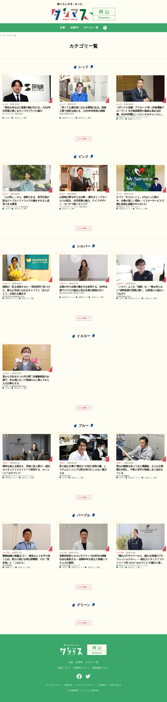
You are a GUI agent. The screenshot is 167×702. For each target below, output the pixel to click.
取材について (64, 668)
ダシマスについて (53, 685)
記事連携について (100, 668)
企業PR (74, 27)
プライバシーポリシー (85, 685)
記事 (62, 27)
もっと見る (83, 138)
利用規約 (102, 685)
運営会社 (68, 685)
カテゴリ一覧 (90, 27)
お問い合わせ (115, 685)
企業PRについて (81, 668)
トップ (2, 35)
